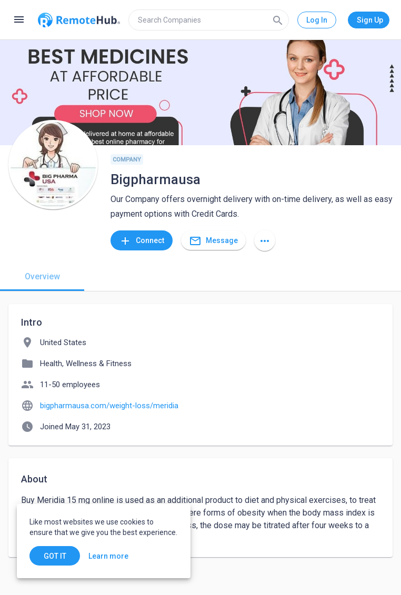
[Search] (277, 20)
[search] (208, 20)
